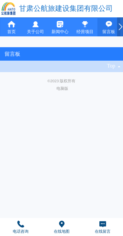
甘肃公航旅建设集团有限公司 (66, 8)
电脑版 (62, 88)
